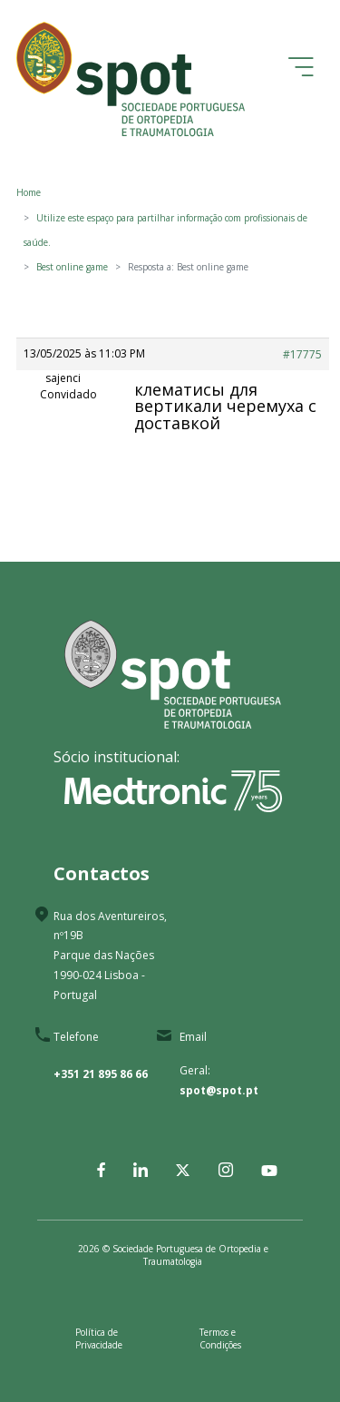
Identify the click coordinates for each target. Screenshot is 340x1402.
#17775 (302, 354)
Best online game (72, 266)
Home (28, 192)
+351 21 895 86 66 (100, 1074)
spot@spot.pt (219, 1090)
